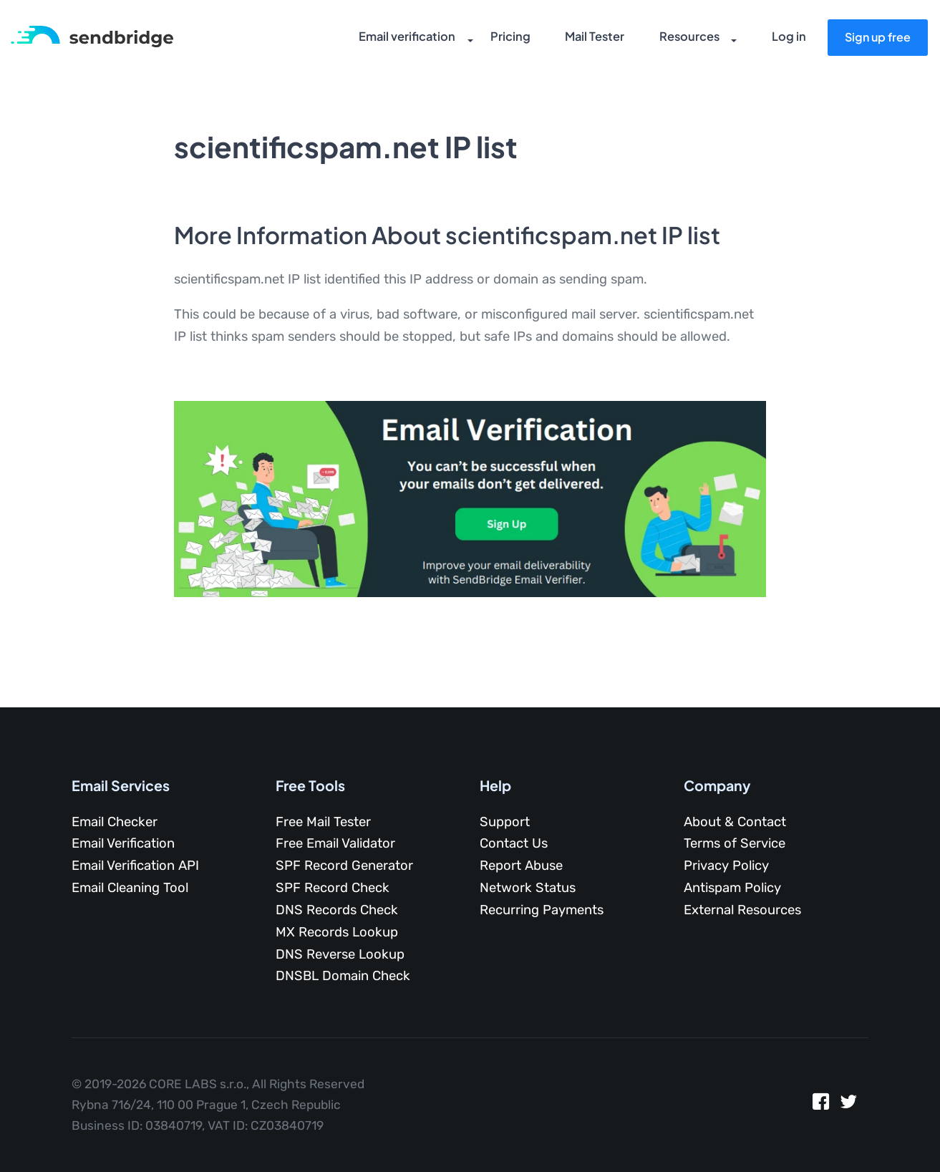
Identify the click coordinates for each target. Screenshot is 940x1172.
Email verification (398, 39)
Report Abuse (521, 865)
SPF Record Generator (344, 865)
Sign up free (874, 38)
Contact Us (514, 843)
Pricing (500, 39)
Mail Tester (584, 39)
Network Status (528, 888)
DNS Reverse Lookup (340, 954)
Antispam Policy (732, 888)
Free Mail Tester (323, 822)
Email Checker (115, 822)
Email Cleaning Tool (130, 888)
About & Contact (735, 822)
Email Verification (123, 843)
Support (505, 822)
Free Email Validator (335, 843)
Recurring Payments (542, 910)
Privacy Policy (726, 865)
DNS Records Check (337, 910)
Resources (678, 39)
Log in (786, 39)
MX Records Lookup (337, 932)
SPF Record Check (332, 888)
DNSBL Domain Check (343, 976)
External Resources (742, 910)
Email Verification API (135, 865)
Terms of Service (734, 843)
